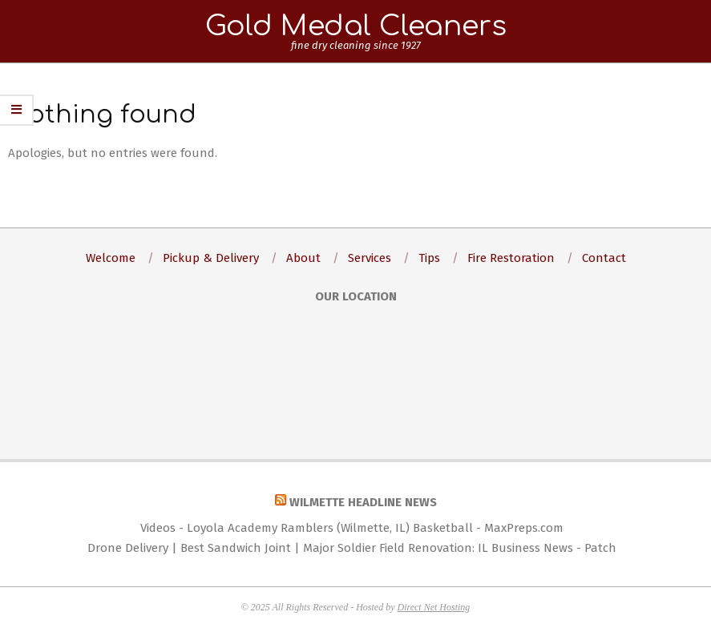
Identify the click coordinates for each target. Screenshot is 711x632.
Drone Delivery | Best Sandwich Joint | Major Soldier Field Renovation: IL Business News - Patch (351, 548)
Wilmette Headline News (363, 502)
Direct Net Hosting (433, 607)
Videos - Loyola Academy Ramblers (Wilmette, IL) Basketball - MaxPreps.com (352, 528)
